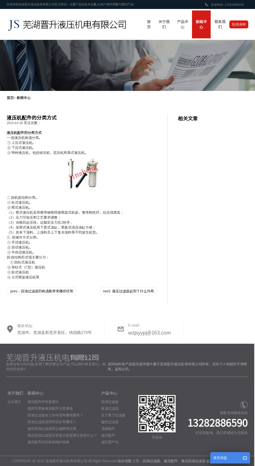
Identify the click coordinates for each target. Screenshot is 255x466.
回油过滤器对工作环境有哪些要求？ (53, 415)
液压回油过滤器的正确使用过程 (50, 428)
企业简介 (13, 401)
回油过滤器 (108, 401)
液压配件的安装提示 (41, 401)
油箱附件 (107, 428)
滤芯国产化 (108, 442)
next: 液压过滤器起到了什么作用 (128, 291)
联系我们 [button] (220, 24)
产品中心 (108, 393)
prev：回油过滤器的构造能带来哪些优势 (41, 291)
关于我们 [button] (164, 24)
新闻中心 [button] (201, 24)
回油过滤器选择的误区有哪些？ (50, 422)
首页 (10, 98)
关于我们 (14, 393)
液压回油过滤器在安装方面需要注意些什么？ (60, 435)
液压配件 (107, 435)
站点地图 (123, 461)
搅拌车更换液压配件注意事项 (48, 408)
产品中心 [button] (182, 24)
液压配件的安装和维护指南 (46, 442)
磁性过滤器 (108, 422)
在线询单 (239, 24)
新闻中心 (24, 98)
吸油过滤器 (108, 408)
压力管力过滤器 (112, 415)
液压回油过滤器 (192, 461)
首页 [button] (149, 24)
